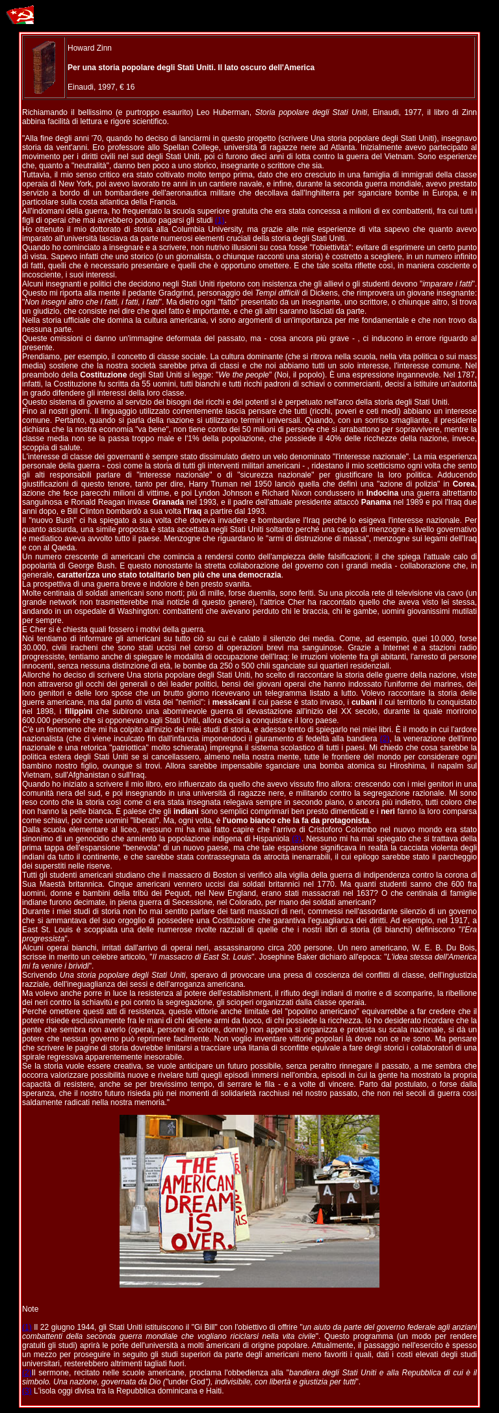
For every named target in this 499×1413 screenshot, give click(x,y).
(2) (385, 738)
